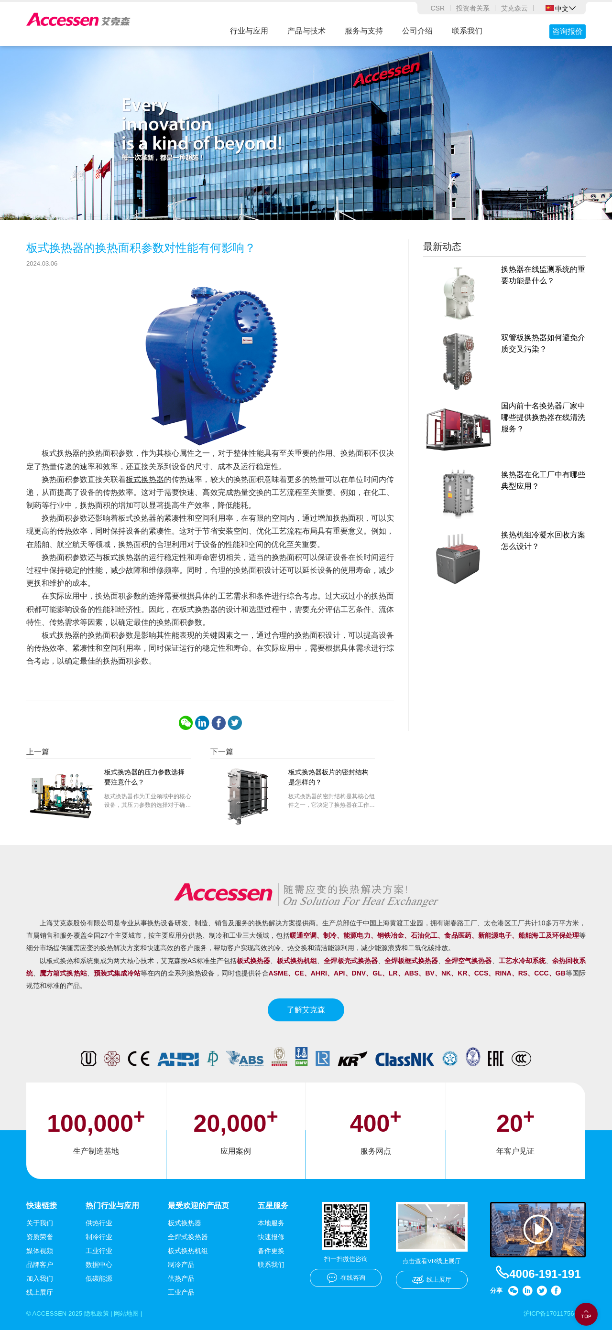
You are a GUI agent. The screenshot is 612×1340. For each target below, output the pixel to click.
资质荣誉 (39, 1246)
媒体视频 (39, 1260)
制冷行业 (99, 1246)
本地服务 (271, 1232)
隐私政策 (101, 1323)
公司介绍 (417, 31)
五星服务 (273, 1215)
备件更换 (271, 1260)
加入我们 (39, 1287)
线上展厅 (39, 1301)
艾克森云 (514, 8)
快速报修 (271, 1246)
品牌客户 (39, 1273)
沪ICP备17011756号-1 (552, 1323)
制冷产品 (181, 1273)
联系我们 (467, 31)
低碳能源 (99, 1287)
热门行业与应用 (112, 1215)
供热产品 (181, 1287)
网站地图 (133, 1323)
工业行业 (99, 1260)
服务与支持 (364, 31)
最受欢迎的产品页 (198, 1215)
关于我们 (39, 1232)
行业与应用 (249, 31)
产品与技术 (306, 31)
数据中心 (99, 1273)
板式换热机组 (188, 1260)
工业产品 (181, 1301)
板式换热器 (145, 488)
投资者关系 (473, 8)
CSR (437, 8)
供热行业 (99, 1232)
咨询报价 (567, 31)
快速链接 (41, 1215)
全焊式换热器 (188, 1246)
